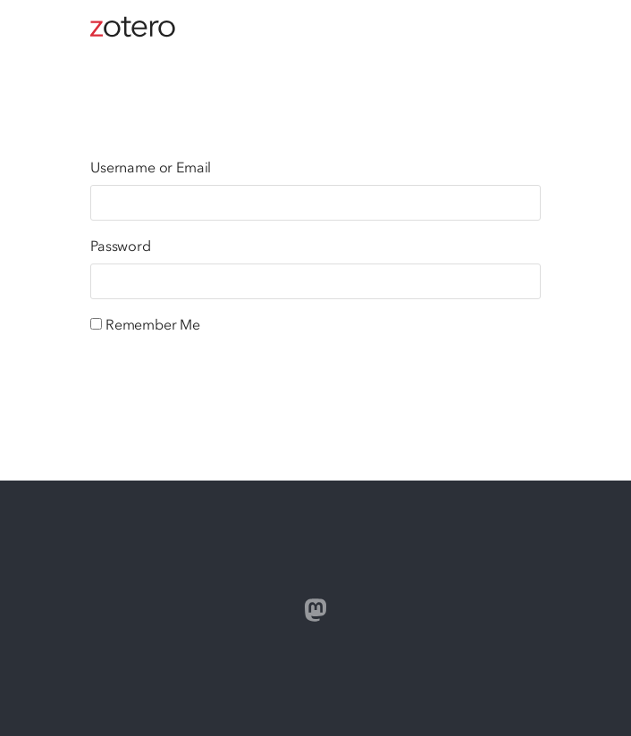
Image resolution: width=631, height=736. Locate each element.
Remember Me (152, 324)
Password (120, 246)
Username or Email (150, 167)
